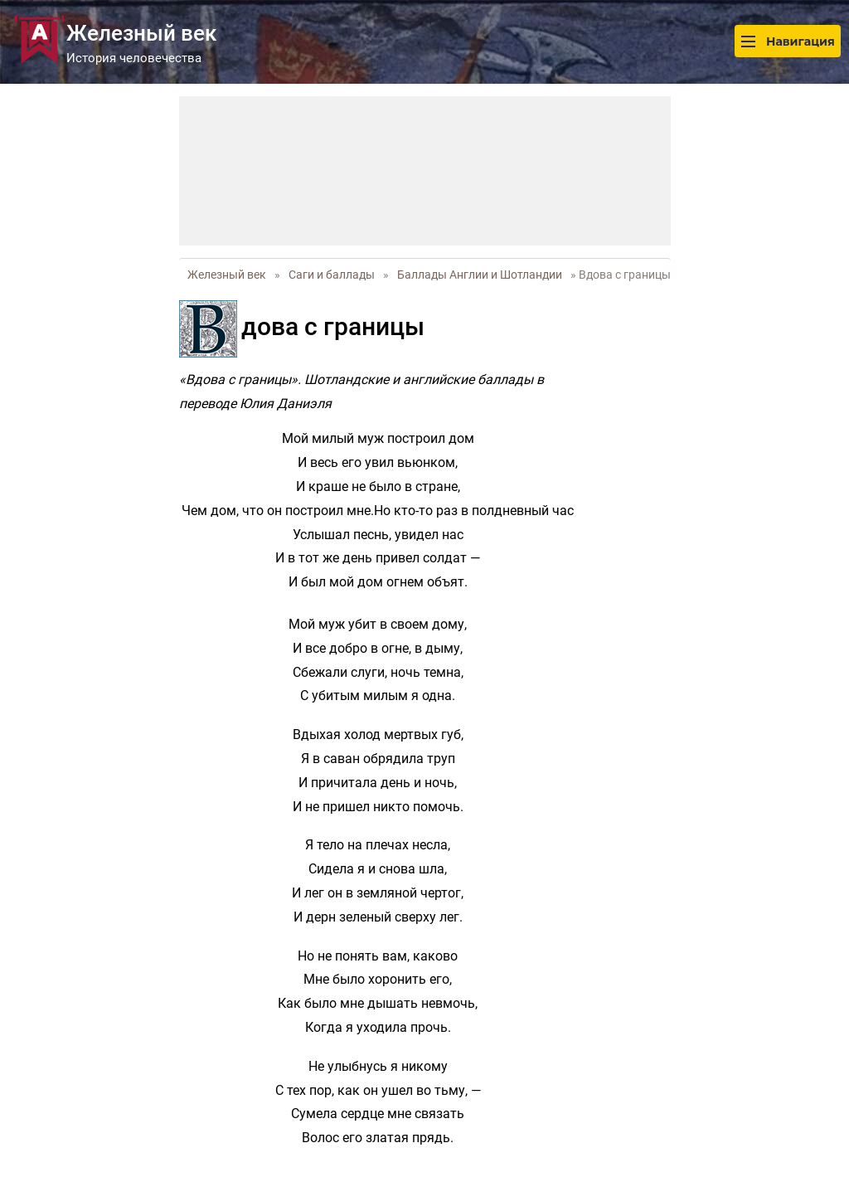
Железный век (226, 274)
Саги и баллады (332, 274)
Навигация (787, 41)
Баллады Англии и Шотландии (479, 274)
